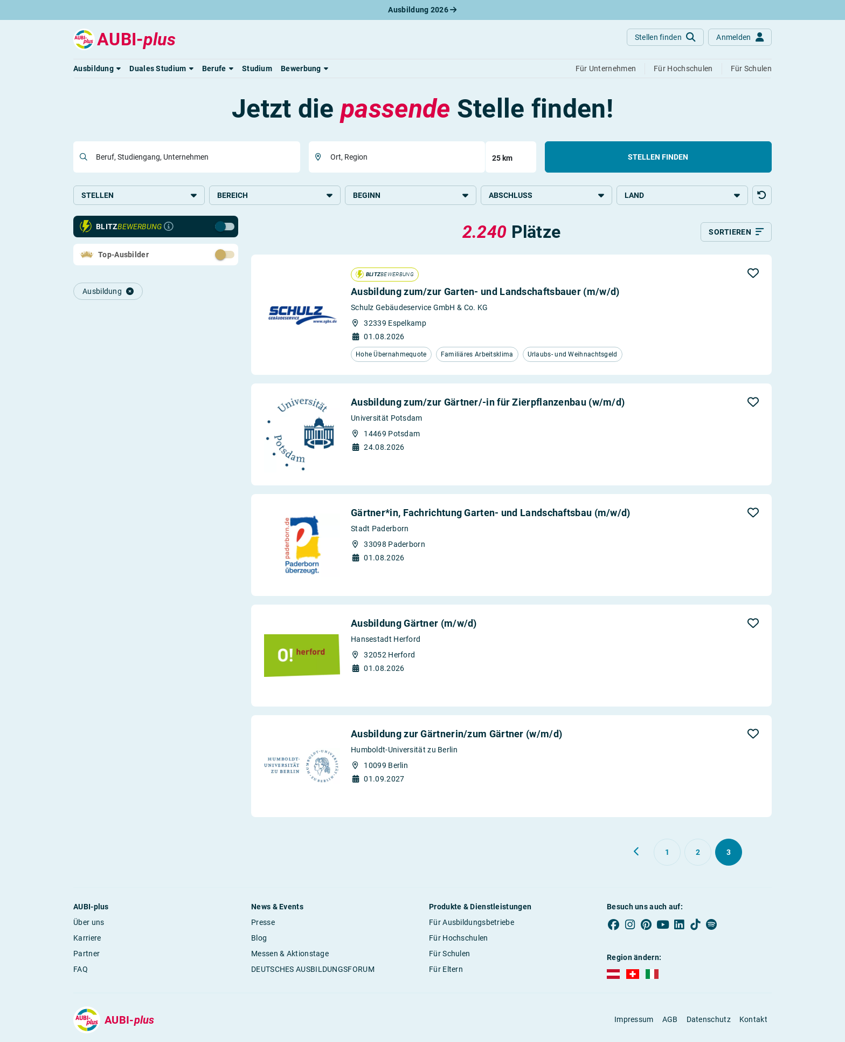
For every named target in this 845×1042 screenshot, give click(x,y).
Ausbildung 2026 (422, 9)
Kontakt (753, 1019)
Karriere (87, 938)
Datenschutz (709, 1019)
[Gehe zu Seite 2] (697, 852)
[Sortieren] (736, 232)
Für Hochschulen (458, 938)
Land (682, 195)
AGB (670, 1019)
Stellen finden (658, 157)
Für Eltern (446, 969)
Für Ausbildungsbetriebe (471, 922)
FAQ (80, 969)
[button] (97, 68)
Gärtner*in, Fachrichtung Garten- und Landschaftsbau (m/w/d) (491, 512)
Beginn (410, 195)
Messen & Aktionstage (290, 953)
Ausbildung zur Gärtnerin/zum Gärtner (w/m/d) (456, 733)
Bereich (275, 195)
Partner (86, 953)
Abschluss (546, 195)
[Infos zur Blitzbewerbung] (169, 226)
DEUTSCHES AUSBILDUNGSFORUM (313, 969)
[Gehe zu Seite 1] (667, 852)
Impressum (634, 1019)
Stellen (139, 195)
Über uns (88, 922)
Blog (259, 938)
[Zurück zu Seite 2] (637, 852)
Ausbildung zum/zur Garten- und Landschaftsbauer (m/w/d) (485, 291)
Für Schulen (449, 953)
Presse (263, 922)
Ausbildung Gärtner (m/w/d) (414, 623)
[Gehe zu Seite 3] (728, 852)
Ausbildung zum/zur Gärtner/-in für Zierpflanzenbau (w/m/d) (488, 402)
